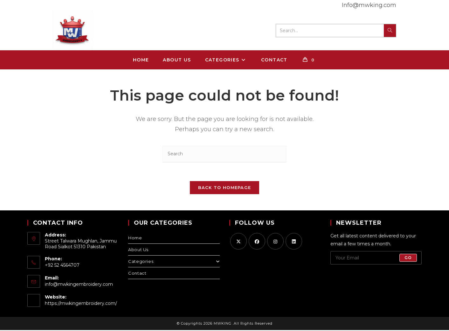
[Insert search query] (224, 154)
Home (135, 238)
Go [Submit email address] (408, 258)
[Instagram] (275, 242)
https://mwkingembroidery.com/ (81, 304)
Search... (289, 30)
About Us (138, 250)
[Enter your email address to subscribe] (376, 258)
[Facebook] (257, 242)
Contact (137, 274)
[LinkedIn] (294, 242)
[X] (238, 242)
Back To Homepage (224, 188)
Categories (174, 262)
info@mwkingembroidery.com (79, 285)
